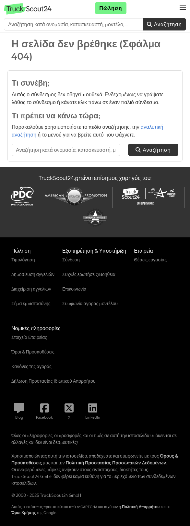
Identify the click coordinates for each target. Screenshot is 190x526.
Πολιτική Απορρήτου (141, 506)
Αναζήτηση (164, 24)
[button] (183, 8)
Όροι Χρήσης (23, 512)
